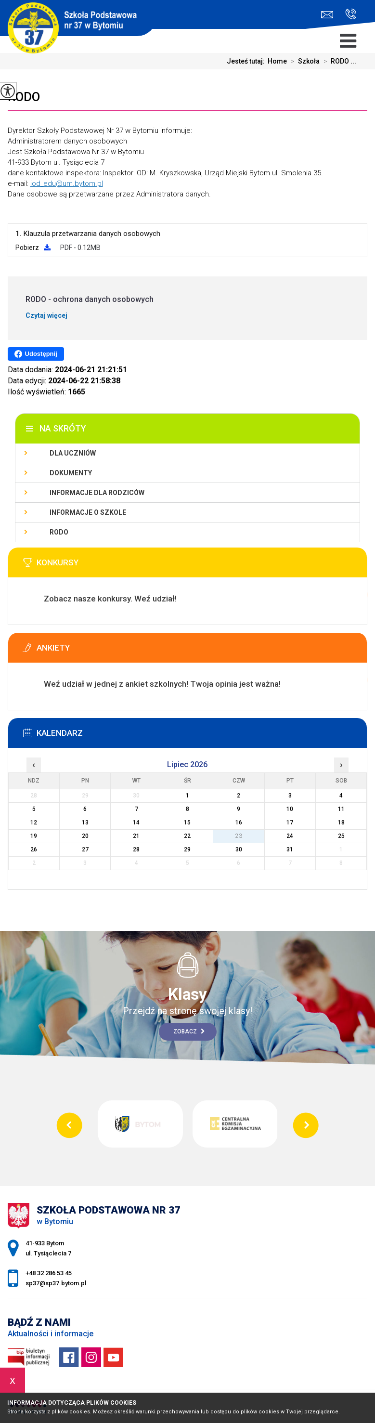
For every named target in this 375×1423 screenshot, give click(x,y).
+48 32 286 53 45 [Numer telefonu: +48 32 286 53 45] (49, 1273)
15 (187, 822)
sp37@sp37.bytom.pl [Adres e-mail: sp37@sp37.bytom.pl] (56, 1283)
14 (136, 822)
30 (238, 849)
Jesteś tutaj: (247, 61)
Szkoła (303, 61)
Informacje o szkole (88, 512)
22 (187, 836)
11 (341, 809)
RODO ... (338, 61)
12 (33, 822)
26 (33, 849)
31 (289, 849)
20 (85, 836)
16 (238, 822)
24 (289, 836)
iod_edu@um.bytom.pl (66, 183)
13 (85, 822)
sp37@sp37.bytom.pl (327, 14)
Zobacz (189, 1031)
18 (341, 822)
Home (277, 61)
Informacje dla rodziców (97, 492)
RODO (24, 97)
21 (136, 836)
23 (238, 836)
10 (289, 809)
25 (341, 836)
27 (85, 849)
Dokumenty (71, 473)
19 (33, 836)
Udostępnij (35, 354)
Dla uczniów (73, 453)
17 (289, 822)
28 (136, 849)
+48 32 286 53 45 (350, 14)
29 (187, 849)
